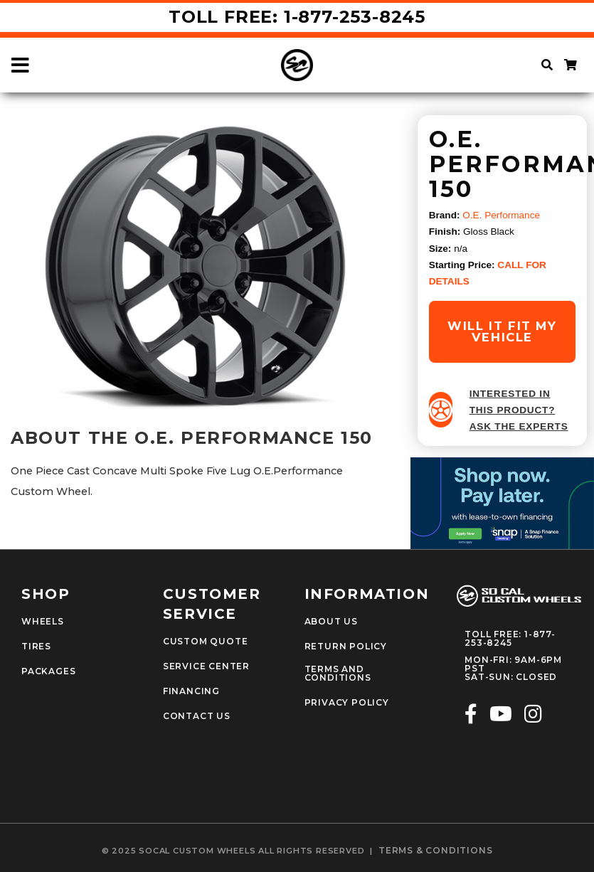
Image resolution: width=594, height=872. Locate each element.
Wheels (42, 621)
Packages (48, 671)
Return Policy (345, 646)
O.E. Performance (501, 215)
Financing (191, 691)
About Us (331, 621)
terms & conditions (435, 850)
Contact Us (196, 716)
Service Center (206, 666)
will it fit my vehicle (501, 332)
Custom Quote (205, 641)
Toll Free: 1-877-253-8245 (297, 16)
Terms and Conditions (337, 673)
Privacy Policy (346, 702)
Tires (36, 646)
